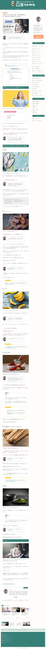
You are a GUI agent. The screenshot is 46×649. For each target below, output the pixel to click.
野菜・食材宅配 (17, 9)
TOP (4, 8)
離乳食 (35, 88)
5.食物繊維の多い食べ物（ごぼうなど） (16, 78)
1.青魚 (11, 73)
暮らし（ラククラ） (37, 118)
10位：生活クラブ (37, 68)
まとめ (9, 81)
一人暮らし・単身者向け (38, 80)
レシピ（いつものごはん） (38, 120)
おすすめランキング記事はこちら (38, 46)
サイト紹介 (10, 8)
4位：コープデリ (37, 55)
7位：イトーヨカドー (37, 61)
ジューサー (35, 107)
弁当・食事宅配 (23, 9)
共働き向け (36, 84)
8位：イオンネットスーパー (38, 64)
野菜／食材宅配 (36, 101)
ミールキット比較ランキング (38, 71)
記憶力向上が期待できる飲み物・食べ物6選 (15, 72)
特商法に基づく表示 (6, 640)
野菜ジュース (30, 8)
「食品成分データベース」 (13, 65)
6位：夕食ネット (37, 59)
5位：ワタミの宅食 (37, 57)
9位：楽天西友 (36, 66)
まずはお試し (36, 78)
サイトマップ (5, 642)
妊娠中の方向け (36, 86)
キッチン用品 (36, 8)
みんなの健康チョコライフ (9, 277)
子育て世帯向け (36, 82)
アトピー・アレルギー (38, 90)
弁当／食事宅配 (36, 103)
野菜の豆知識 (42, 8)
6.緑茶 (11, 79)
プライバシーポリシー (6, 638)
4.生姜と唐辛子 (12, 77)
